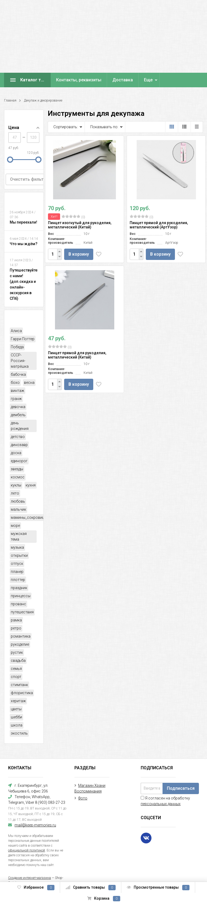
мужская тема (19, 536)
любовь (18, 501)
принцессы (20, 596)
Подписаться (181, 788)
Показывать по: (104, 127)
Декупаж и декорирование (43, 100)
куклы (16, 485)
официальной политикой (26, 850)
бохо (15, 382)
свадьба (18, 660)
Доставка (122, 79)
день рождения (20, 426)
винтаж (17, 390)
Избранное (35, 887)
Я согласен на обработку (165, 801)
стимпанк (19, 685)
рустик (17, 652)
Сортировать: (65, 127)
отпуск (17, 563)
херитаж (18, 701)
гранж (16, 399)
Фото (82, 798)
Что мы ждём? (23, 244)
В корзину (78, 254)
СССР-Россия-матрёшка (20, 360)
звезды (17, 469)
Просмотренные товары (158, 887)
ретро (16, 628)
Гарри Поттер (22, 339)
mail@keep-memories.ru (35, 825)
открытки (19, 555)
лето (15, 493)
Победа (17, 347)
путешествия (22, 612)
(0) (73, 217)
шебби (16, 717)
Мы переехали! (23, 222)
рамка (16, 620)
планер (17, 571)
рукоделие (20, 644)
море (15, 525)
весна (29, 382)
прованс (18, 604)
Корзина (103, 898)
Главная (10, 100)
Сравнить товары (90, 887)
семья (16, 668)
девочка (18, 407)
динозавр (19, 445)
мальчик (18, 509)
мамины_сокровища (29, 517)
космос (18, 477)
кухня (31, 485)
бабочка (18, 374)
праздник (19, 588)
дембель (18, 415)
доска (16, 453)
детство (18, 436)
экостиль (19, 733)
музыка (17, 547)
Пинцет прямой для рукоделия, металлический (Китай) (77, 355)
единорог (19, 461)
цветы (16, 709)
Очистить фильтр (28, 179)
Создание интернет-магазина (29, 878)
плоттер (18, 580)
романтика (20, 636)
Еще (148, 79)
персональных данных (161, 804)
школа (16, 725)
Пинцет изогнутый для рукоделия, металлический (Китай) (79, 225)
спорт (16, 676)
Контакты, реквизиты (78, 79)
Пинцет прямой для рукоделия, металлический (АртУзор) (159, 225)
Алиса (16, 331)
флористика (22, 693)
